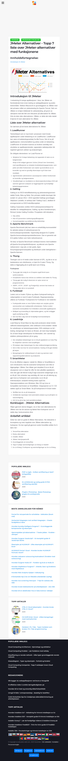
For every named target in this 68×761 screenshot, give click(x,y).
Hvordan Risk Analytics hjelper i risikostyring (28, 573)
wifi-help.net (18, 750)
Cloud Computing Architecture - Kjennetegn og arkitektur (29, 647)
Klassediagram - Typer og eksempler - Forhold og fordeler (29, 661)
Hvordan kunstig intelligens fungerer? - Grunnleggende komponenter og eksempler (32, 527)
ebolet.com (50, 750)
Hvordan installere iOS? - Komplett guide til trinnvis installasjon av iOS (33, 717)
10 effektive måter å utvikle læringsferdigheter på (26, 685)
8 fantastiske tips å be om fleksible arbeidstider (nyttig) (32, 577)
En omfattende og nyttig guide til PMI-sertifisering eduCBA (36, 483)
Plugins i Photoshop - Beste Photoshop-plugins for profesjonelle (36, 493)
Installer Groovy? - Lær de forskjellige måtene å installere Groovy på (32, 721)
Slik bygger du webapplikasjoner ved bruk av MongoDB (28, 681)
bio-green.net (28, 750)
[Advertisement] (34, 21)
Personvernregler (13, 744)
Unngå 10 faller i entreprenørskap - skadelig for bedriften (29, 693)
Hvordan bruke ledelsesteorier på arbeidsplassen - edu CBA (33, 587)
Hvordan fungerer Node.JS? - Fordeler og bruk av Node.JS (33, 563)
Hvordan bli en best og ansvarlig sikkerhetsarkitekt (26, 689)
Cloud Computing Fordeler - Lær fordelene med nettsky (28, 651)
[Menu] (3, 3)
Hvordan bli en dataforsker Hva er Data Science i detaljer (32, 591)
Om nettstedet (46, 742)
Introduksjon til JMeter (17, 62)
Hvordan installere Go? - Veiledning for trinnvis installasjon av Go (31, 713)
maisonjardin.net (39, 750)
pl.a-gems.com (34, 755)
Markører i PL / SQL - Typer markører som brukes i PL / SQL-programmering (37, 628)
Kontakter (55, 742)
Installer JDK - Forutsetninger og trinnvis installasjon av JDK (30, 731)
